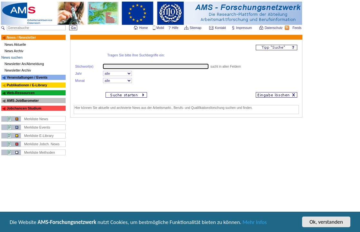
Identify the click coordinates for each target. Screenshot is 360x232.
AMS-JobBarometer (23, 100)
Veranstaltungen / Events (27, 77)
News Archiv (14, 51)
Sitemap (196, 28)
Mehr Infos (255, 222)
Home (143, 28)
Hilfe (175, 28)
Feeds (297, 28)
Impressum (244, 28)
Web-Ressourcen (21, 93)
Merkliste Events (37, 127)
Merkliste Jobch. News (42, 144)
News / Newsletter (21, 37)
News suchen (12, 57)
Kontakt (220, 28)
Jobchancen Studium (24, 108)
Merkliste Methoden (39, 152)
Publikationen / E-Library (27, 85)
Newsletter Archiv (18, 70)
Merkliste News (36, 119)
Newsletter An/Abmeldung (24, 64)
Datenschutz (274, 28)
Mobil (160, 28)
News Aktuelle (15, 44)
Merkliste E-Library (39, 136)
